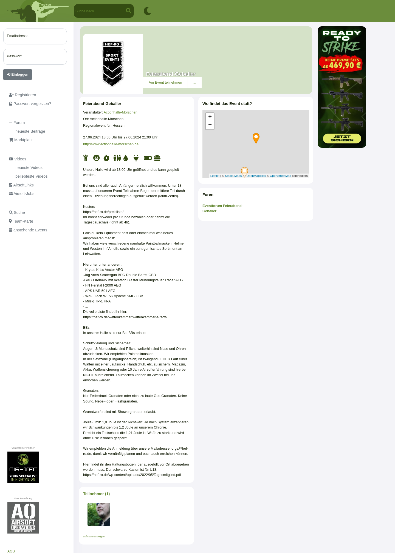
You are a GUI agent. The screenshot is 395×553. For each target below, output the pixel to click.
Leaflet (214, 175)
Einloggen (17, 74)
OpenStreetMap (280, 175)
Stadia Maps (233, 175)
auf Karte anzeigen (94, 536)
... (194, 82)
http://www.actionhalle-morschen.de (111, 144)
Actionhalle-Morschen (120, 112)
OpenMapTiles (256, 175)
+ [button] (210, 117)
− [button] (210, 125)
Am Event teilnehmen (165, 82)
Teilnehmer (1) (96, 494)
